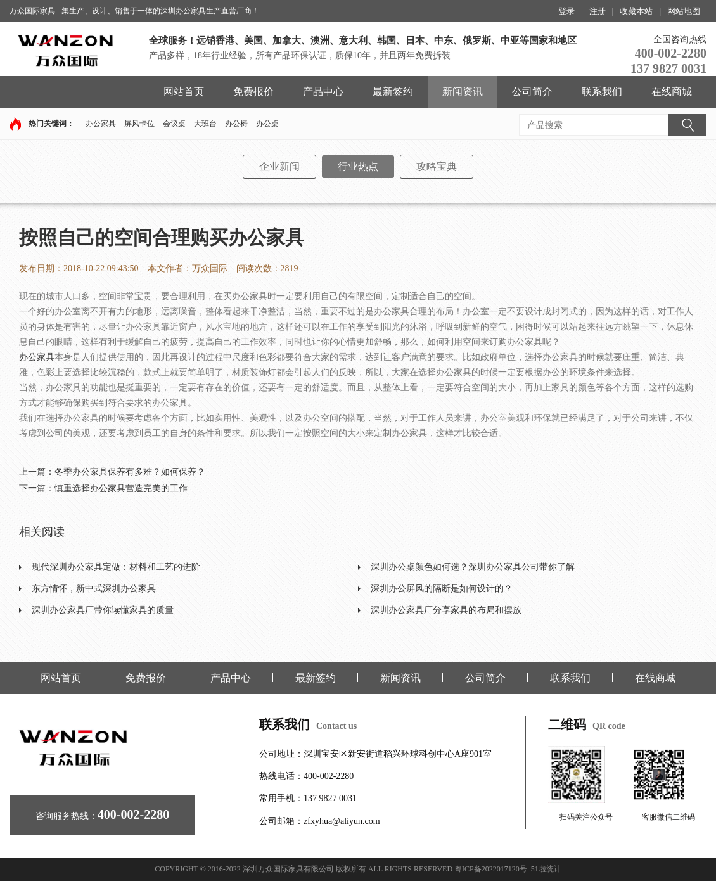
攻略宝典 (436, 166)
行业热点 (358, 166)
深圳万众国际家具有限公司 (288, 869)
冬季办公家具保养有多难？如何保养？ (129, 472)
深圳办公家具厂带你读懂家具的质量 (103, 610)
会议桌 (174, 123)
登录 (566, 11)
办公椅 (236, 123)
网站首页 (183, 91)
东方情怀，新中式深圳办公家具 (94, 588)
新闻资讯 (462, 91)
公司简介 (532, 91)
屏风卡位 (139, 123)
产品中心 (323, 91)
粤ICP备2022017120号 (490, 869)
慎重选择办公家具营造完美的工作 (121, 488)
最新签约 (393, 91)
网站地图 (683, 11)
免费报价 (253, 91)
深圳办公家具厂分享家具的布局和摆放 (446, 610)
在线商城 (671, 91)
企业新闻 (279, 166)
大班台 (205, 123)
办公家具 (101, 123)
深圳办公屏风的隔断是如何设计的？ (442, 588)
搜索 (687, 125)
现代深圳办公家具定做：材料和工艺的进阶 (116, 567)
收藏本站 (636, 11)
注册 (597, 11)
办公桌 (267, 123)
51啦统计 (546, 869)
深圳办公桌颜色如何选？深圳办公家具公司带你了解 (473, 567)
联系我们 (602, 91)
